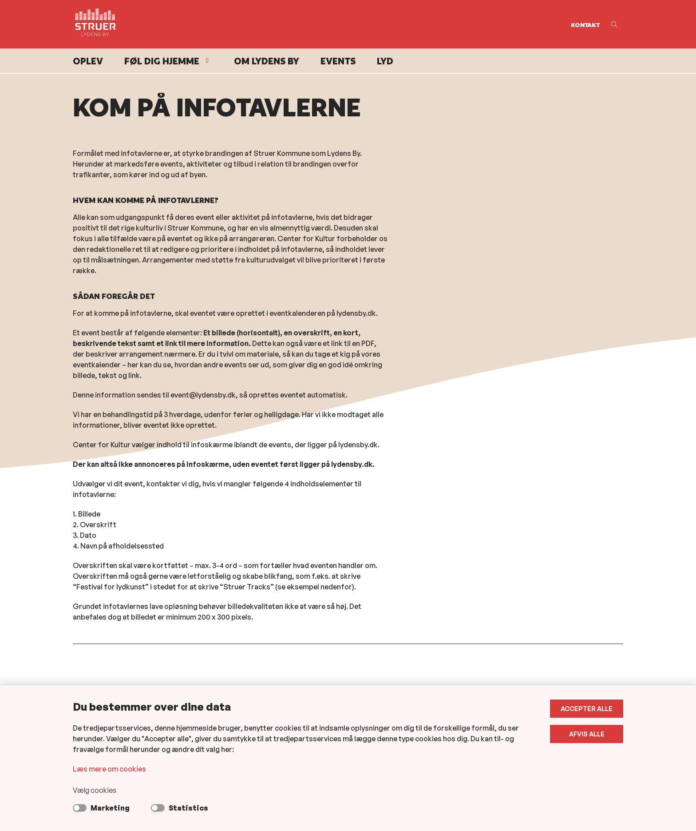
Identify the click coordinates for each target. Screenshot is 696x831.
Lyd (385, 61)
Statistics (188, 807)
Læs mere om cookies (109, 768)
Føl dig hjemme (161, 61)
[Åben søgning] (614, 24)
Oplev (88, 61)
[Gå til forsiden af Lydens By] (319, 24)
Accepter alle (587, 708)
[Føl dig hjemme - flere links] (206, 60)
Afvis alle (587, 734)
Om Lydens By (266, 61)
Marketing (110, 807)
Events (338, 61)
